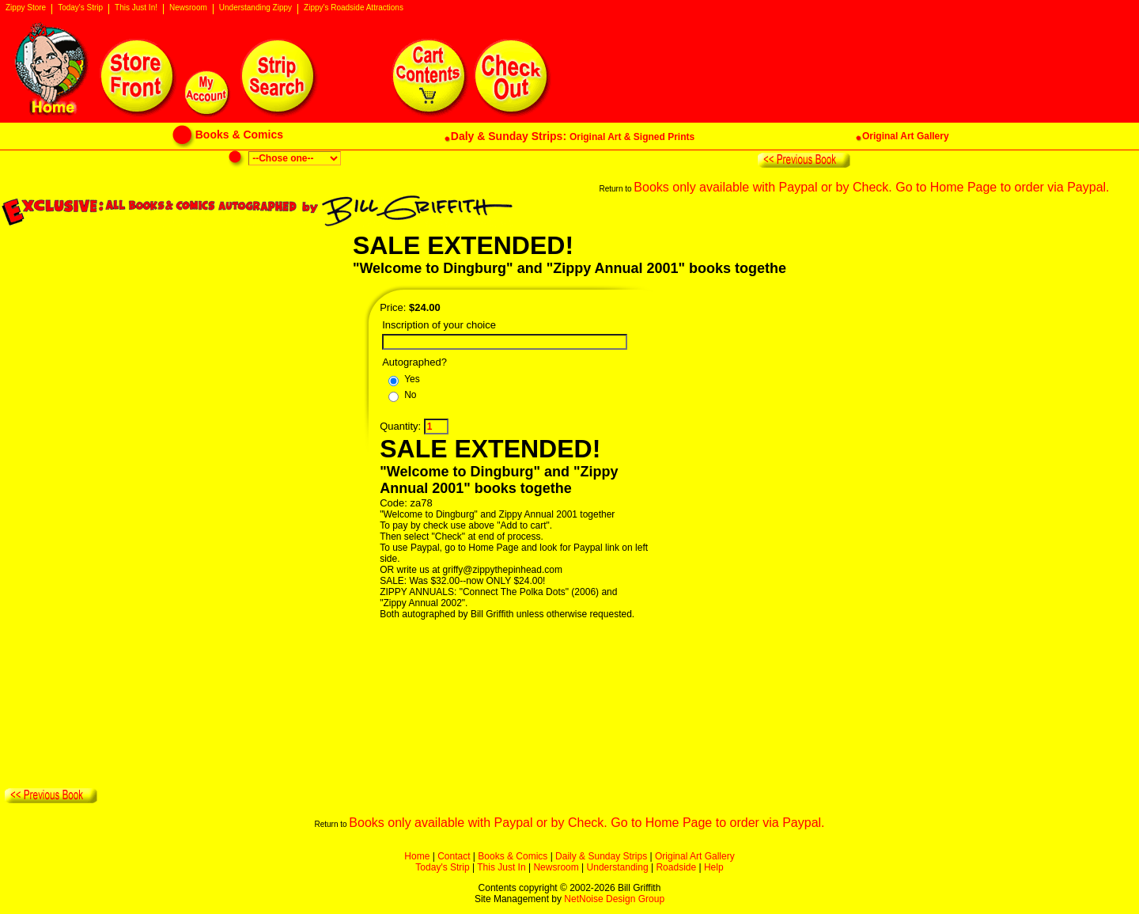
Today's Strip (80, 8)
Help (714, 867)
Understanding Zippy (255, 8)
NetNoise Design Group (614, 899)
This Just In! (136, 8)
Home (416, 856)
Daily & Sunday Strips (601, 856)
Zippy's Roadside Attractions (353, 8)
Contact (453, 856)
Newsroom (188, 8)
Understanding (618, 867)
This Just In (501, 867)
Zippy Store (26, 8)
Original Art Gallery (695, 856)
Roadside (676, 867)
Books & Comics (512, 856)
